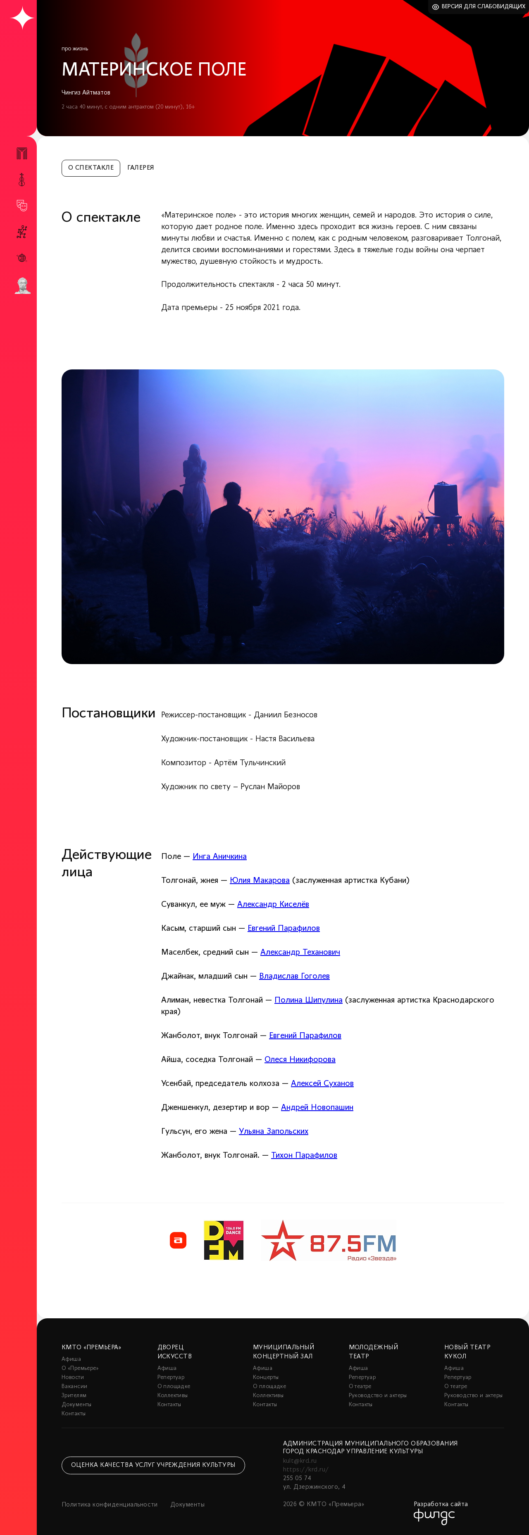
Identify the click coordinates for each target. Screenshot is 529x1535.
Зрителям (74, 1396)
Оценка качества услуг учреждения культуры (153, 1465)
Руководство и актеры (378, 1396)
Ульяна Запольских (273, 1132)
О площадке (174, 1387)
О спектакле (91, 168)
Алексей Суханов (322, 1084)
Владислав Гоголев (294, 976)
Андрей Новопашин (317, 1108)
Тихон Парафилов (304, 1156)
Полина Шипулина (308, 1000)
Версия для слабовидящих (484, 7)
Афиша (71, 1359)
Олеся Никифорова (300, 1060)
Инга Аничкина (220, 857)
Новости (73, 1377)
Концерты (266, 1377)
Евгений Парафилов (284, 929)
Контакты (74, 1414)
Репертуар (171, 1377)
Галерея (140, 168)
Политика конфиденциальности (110, 1505)
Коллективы (172, 1396)
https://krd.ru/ (306, 1469)
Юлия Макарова (260, 881)
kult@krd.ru (300, 1461)
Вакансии (74, 1387)
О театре (360, 1387)
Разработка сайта (441, 1504)
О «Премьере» (80, 1368)
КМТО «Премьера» (91, 1347)
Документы (77, 1405)
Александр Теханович (300, 952)
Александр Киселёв (273, 905)
